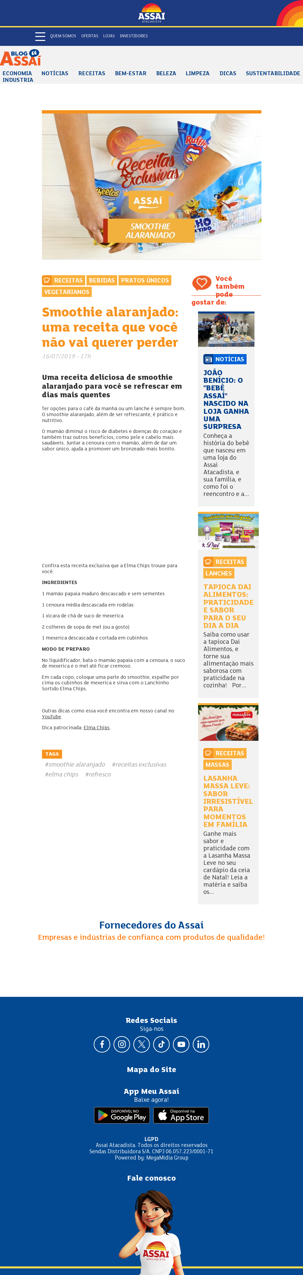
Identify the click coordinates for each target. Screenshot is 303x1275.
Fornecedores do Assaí (151, 926)
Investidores (134, 36)
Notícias (55, 74)
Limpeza (198, 74)
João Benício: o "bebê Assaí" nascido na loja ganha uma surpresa (226, 400)
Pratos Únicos (145, 281)
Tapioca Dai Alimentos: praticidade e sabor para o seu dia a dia (228, 607)
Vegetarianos (66, 292)
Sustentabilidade (273, 74)
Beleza (166, 74)
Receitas (91, 74)
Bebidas (102, 281)
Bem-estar (131, 74)
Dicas (227, 74)
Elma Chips (97, 728)
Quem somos (63, 36)
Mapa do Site (151, 1070)
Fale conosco (151, 1179)
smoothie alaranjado (76, 765)
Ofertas (89, 36)
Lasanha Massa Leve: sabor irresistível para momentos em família (228, 802)
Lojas (109, 36)
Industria (18, 80)
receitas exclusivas (140, 765)
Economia (17, 74)
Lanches (219, 574)
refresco (99, 774)
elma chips (63, 774)
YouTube (51, 717)
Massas (217, 765)
